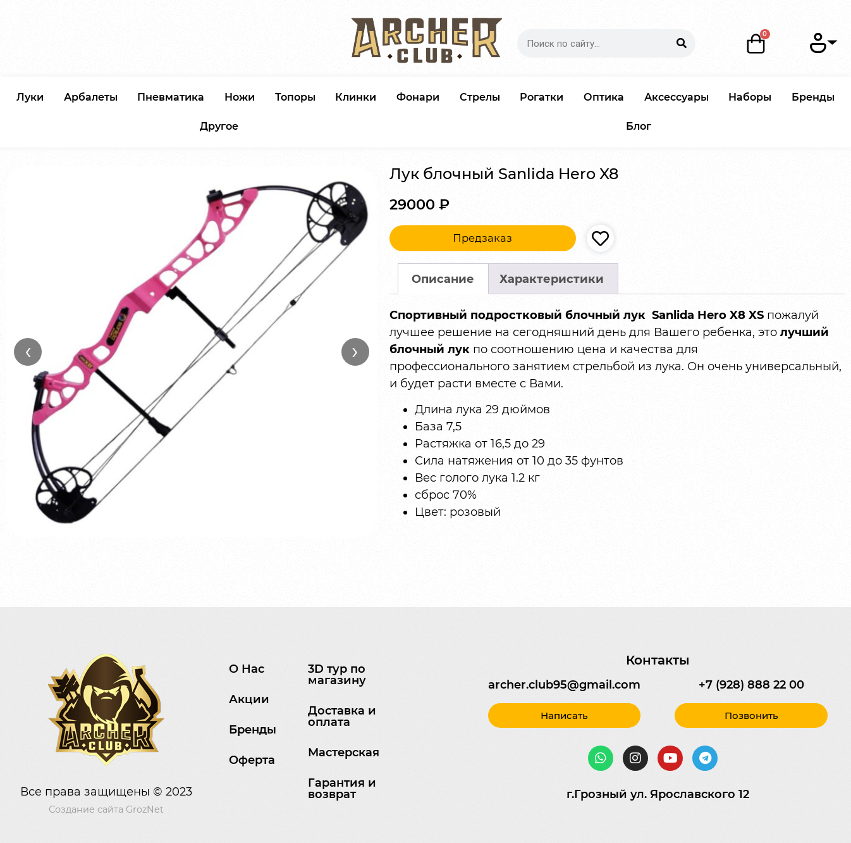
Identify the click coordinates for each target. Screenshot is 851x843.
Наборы (749, 97)
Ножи (239, 97)
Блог (638, 126)
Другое (219, 126)
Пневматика (170, 97)
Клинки (355, 97)
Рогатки (541, 97)
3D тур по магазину (337, 674)
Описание (443, 279)
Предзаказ (482, 238)
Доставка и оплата (342, 716)
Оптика (604, 97)
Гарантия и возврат (342, 788)
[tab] (443, 278)
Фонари (417, 97)
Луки (30, 97)
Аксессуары (676, 97)
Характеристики (551, 279)
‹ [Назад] (28, 351)
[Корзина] (756, 43)
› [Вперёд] (355, 351)
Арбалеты (91, 97)
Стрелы (480, 97)
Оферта (252, 760)
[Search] (681, 43)
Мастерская (343, 752)
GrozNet (145, 809)
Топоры (295, 97)
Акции (249, 699)
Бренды (813, 97)
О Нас (246, 669)
